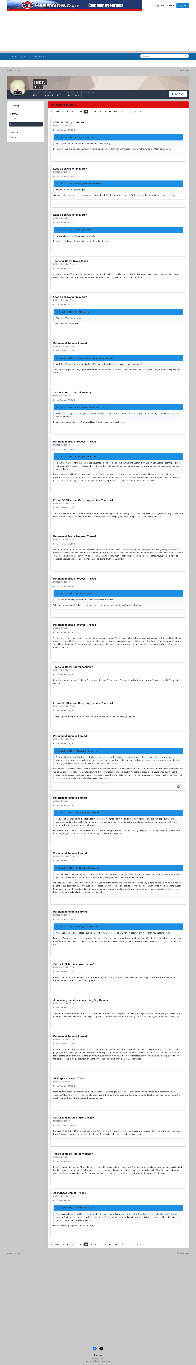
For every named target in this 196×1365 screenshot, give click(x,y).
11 (76, 112)
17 (105, 112)
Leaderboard (38, 56)
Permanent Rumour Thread (70, 343)
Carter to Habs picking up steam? (73, 964)
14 (91, 112)
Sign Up (182, 5)
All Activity (14, 105)
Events (13, 137)
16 (100, 112)
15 (95, 112)
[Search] (154, 56)
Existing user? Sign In (163, 6)
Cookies (98, 1355)
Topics (13, 119)
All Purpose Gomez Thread (69, 1078)
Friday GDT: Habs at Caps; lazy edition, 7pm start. (83, 500)
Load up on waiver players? (70, 168)
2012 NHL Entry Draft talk (68, 122)
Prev (57, 112)
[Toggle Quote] (57, 137)
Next (116, 112)
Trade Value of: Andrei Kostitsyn (73, 392)
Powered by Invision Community (98, 1361)
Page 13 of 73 (134, 112)
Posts (12, 124)
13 (86, 112)
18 (110, 112)
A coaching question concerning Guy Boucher (81, 1000)
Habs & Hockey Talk (64, 125)
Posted (64, 130)
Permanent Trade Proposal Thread (74, 441)
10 (72, 112)
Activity (24, 56)
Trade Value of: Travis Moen (70, 261)
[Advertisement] (98, 31)
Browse (13, 56)
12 (81, 112)
